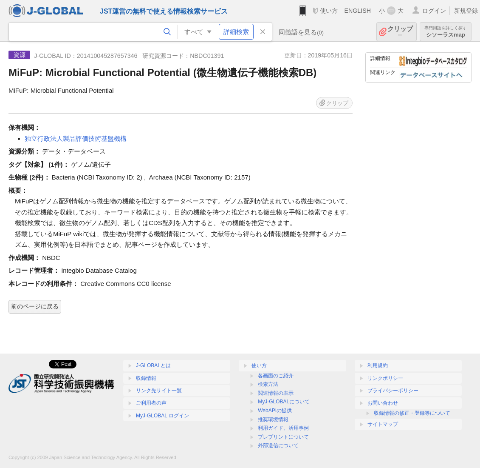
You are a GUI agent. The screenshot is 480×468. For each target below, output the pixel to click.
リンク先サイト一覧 (159, 391)
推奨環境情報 (273, 419)
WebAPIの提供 (275, 411)
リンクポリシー (385, 378)
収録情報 (146, 378)
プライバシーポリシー (392, 391)
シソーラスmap (445, 32)
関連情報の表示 (276, 393)
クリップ (400, 31)
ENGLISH (357, 10)
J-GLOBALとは (153, 365)
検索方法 (268, 384)
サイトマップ (382, 424)
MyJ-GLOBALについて (284, 402)
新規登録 (466, 10)
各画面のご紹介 (276, 376)
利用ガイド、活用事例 (283, 428)
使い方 (329, 10)
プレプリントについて (283, 437)
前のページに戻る (35, 306)
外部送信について (278, 445)
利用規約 (377, 365)
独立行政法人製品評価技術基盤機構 (76, 138)
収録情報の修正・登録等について (412, 413)
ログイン (434, 10)
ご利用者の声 (151, 403)
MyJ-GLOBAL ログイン (162, 416)
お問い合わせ (382, 403)
